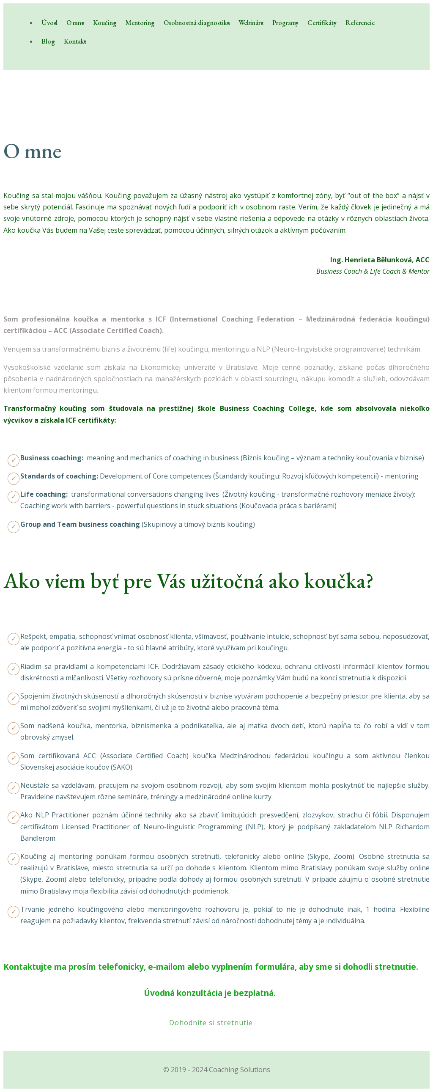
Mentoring (140, 22)
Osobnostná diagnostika (197, 22)
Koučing (105, 22)
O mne (75, 22)
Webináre (250, 22)
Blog (48, 41)
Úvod (49, 22)
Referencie (360, 22)
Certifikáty (322, 22)
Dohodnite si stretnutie (211, 1022)
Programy (285, 22)
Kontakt (75, 41)
